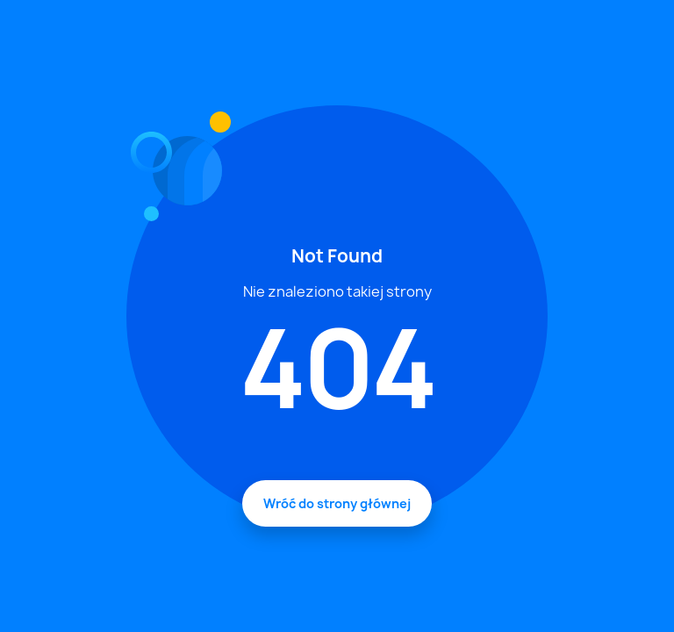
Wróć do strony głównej (337, 503)
